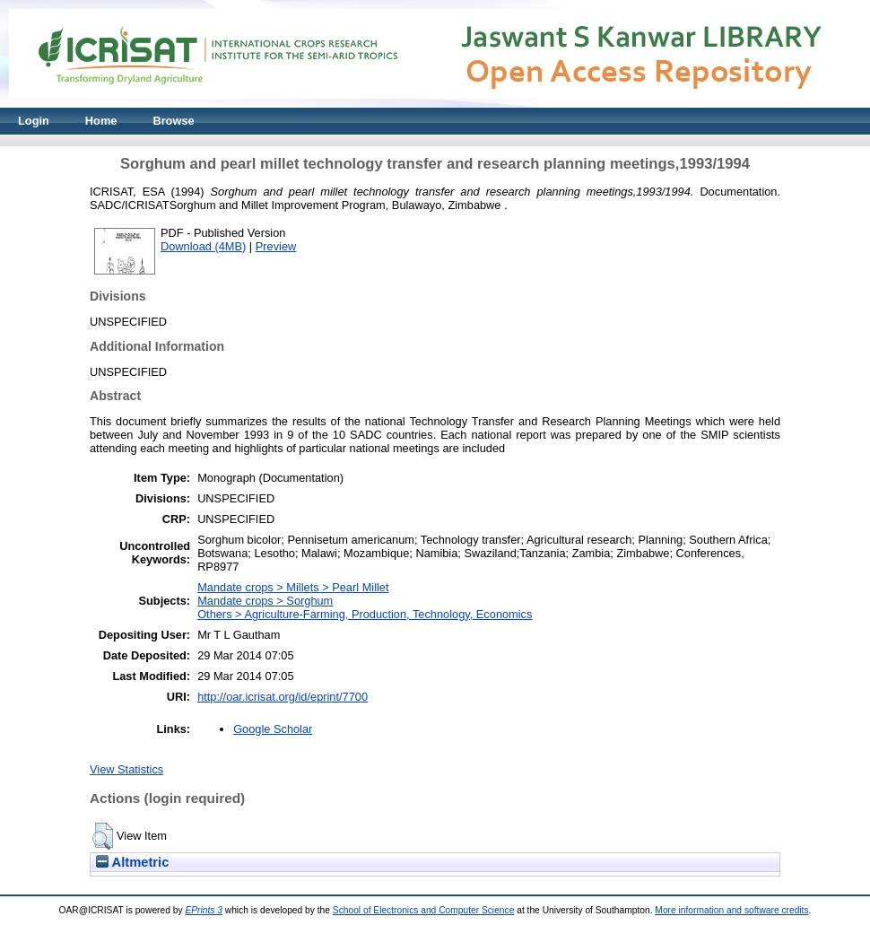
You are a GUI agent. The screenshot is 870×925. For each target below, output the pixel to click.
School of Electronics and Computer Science (424, 910)
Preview (276, 246)
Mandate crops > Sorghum (265, 600)
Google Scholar (272, 729)
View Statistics (126, 769)
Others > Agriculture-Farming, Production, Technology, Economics (364, 614)
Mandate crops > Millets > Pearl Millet (292, 587)
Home (101, 120)
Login (33, 120)
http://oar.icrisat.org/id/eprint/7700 (282, 696)
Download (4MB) (203, 246)
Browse (173, 120)
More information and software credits (731, 910)
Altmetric (132, 862)
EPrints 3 (203, 910)
